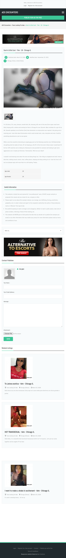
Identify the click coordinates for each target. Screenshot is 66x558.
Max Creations (41, 554)
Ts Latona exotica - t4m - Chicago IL (19, 383)
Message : (6, 301)
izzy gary (21, 269)
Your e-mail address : (9, 292)
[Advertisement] (33, 520)
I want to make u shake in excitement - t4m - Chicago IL (27, 490)
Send (8, 339)
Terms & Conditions (33, 551)
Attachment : (7, 330)
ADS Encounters (10, 12)
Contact (36, 548)
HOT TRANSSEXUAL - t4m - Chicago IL (19, 432)
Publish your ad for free (33, 18)
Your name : (7, 283)
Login (25, 6)
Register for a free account (35, 6)
